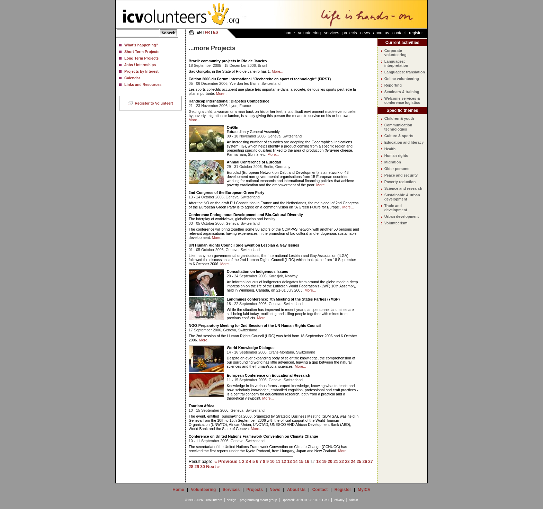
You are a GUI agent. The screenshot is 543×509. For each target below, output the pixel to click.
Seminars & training (401, 92)
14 (295, 461)
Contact (399, 32)
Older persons (396, 169)
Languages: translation (404, 72)
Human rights (396, 155)
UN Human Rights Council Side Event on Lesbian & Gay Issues (244, 245)
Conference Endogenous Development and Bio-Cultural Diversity (246, 215)
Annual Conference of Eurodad (254, 162)
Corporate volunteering (395, 52)
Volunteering (309, 32)
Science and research (403, 188)
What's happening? (141, 45)
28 (191, 466)
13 (289, 461)
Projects (349, 32)
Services (331, 32)
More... (277, 71)
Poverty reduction (400, 182)
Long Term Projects (141, 58)
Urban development (401, 216)
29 (197, 466)
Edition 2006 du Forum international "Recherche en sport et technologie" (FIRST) (260, 79)
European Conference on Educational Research (268, 375)
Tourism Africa (201, 406)
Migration (392, 162)
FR (207, 32)
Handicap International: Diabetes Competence (229, 101)
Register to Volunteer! (154, 103)
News (365, 32)
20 (330, 461)
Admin (353, 500)
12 (284, 461)
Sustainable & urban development (402, 197)
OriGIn (232, 127)
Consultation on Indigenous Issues (257, 271)
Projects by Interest (141, 71)
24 (353, 461)
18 (318, 461)
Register (416, 32)
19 (324, 461)
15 (301, 461)
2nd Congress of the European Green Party (227, 192)
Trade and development (395, 208)
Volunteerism (396, 223)
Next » (213, 466)
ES (215, 32)
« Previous (226, 461)
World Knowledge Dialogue (251, 348)
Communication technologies (398, 127)
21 (335, 461)
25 (359, 461)
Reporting (393, 85)
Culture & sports (398, 136)
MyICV (364, 489)
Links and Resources (142, 84)
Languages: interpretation (396, 63)
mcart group (268, 500)
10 (272, 461)
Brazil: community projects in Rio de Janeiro (228, 61)
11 (278, 461)
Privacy (339, 500)
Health (390, 149)
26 (365, 461)
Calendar (132, 78)
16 (306, 461)
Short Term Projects (141, 52)
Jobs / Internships (140, 65)
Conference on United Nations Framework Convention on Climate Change (253, 436)
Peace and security (401, 175)
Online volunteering (401, 79)
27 (370, 461)
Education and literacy (404, 142)
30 (202, 466)
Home (289, 32)
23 (347, 461)
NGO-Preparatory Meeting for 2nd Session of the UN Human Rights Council (255, 325)
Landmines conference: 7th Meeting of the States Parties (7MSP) (283, 299)
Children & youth (399, 118)
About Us (381, 32)
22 (341, 461)
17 (312, 461)
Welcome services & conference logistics (402, 100)
